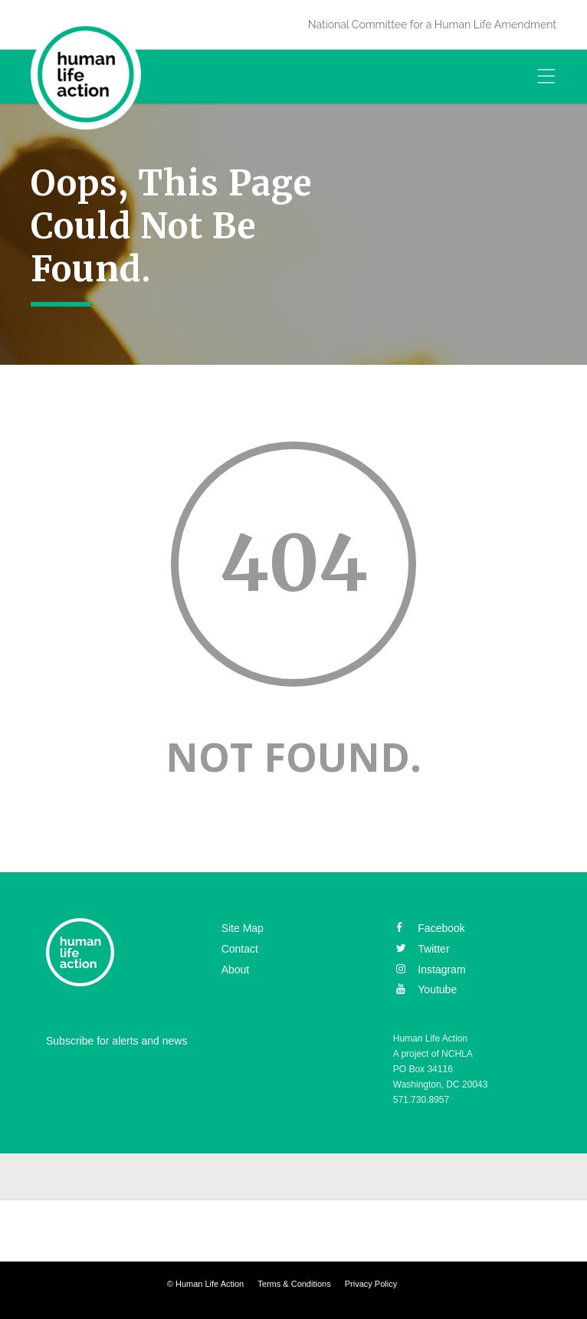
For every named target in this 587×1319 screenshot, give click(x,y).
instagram (430, 969)
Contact (239, 949)
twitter (422, 949)
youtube (426, 989)
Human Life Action (209, 1283)
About (235, 969)
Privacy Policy (371, 1283)
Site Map (242, 928)
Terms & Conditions (293, 1283)
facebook (430, 928)
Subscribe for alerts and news (116, 1041)
